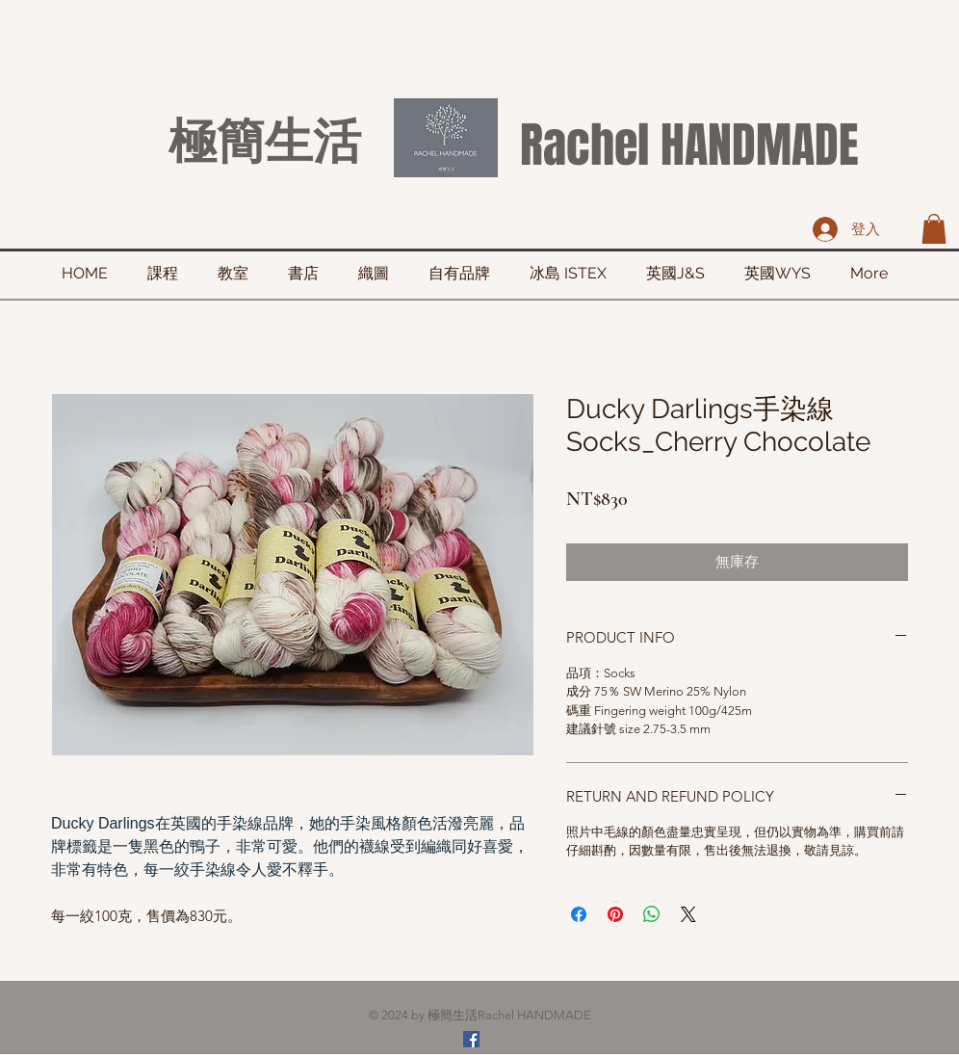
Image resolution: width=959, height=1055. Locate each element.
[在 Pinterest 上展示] (615, 914)
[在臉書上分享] (578, 914)
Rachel (584, 145)
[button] (933, 229)
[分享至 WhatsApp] (651, 914)
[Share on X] (688, 914)
